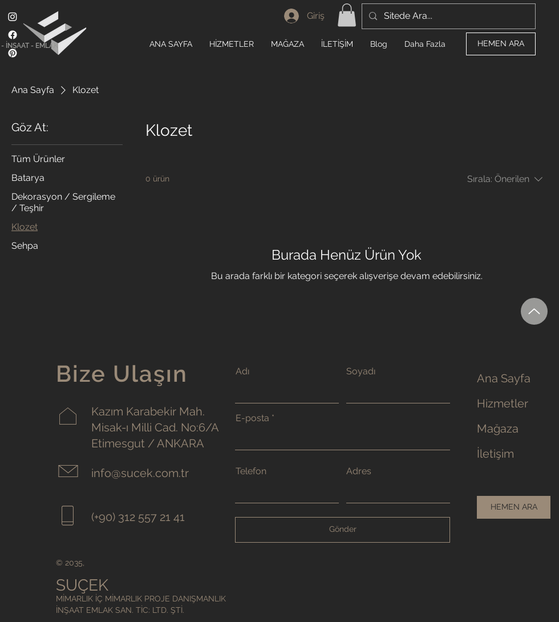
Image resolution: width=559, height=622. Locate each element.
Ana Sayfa (503, 378)
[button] (347, 15)
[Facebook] (12, 35)
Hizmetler (502, 403)
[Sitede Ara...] (447, 16)
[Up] (534, 311)
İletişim (495, 454)
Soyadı (360, 371)
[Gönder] (342, 530)
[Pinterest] (12, 53)
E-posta (252, 418)
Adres (358, 471)
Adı (242, 371)
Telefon (251, 471)
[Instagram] (12, 16)
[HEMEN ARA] (501, 44)
